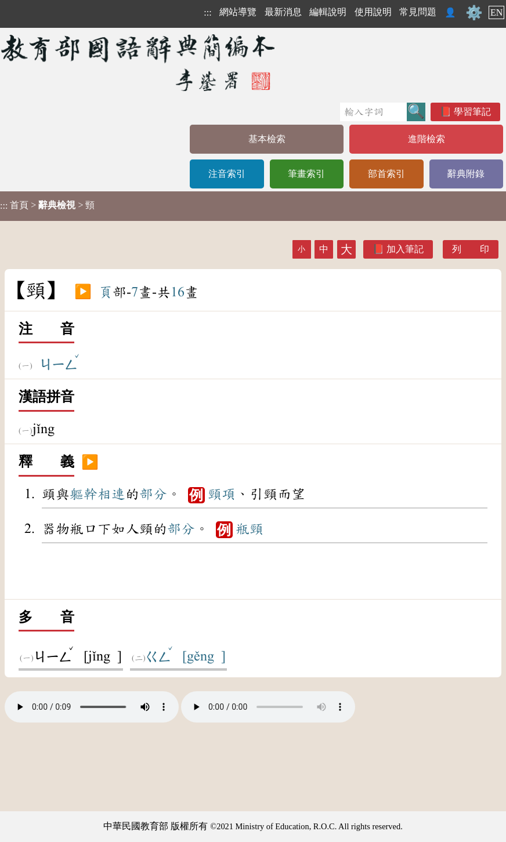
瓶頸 (249, 529)
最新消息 (283, 12)
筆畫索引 (306, 174)
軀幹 (83, 494)
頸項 (222, 494)
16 (178, 292)
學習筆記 (472, 112)
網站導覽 (237, 12)
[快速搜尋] (373, 112)
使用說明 (373, 12)
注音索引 (226, 174)
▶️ (83, 292)
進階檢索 (426, 139)
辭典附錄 (466, 174)
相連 (111, 494)
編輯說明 (327, 12)
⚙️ (474, 12)
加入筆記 (405, 249)
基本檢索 (266, 139)
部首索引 (386, 174)
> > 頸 (47, 205)
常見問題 (417, 12)
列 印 (470, 249)
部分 (153, 494)
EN (496, 12)
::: (207, 12)
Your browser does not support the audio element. (92, 707)
